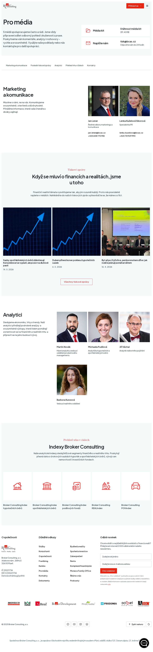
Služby (42, 546)
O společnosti (45, 556)
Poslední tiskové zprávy (41, 65)
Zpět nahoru (135, 624)
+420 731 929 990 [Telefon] (127, 136)
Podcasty (74, 580)
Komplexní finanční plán (81, 566)
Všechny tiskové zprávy (76, 281)
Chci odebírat (108, 571)
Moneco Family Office (80, 571)
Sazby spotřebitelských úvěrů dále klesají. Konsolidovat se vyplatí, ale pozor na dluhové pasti (25, 263)
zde (109, 584)
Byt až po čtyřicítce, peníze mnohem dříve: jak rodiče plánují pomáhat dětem (124, 261)
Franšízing (43, 561)
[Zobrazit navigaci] (147, 5)
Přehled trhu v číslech (74, 65)
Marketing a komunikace (16, 65)
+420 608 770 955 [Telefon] (96, 136)
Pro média (43, 571)
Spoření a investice (79, 551)
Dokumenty (44, 580)
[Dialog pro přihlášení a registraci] (135, 5)
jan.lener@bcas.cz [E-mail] (97, 132)
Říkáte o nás (75, 576)
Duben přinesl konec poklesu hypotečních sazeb (73, 261)
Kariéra (42, 566)
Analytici (58, 65)
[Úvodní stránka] (9, 5)
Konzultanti (44, 551)
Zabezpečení (76, 556)
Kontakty (91, 65)
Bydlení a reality (77, 546)
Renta (73, 561)
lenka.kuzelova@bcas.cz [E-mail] (131, 132)
